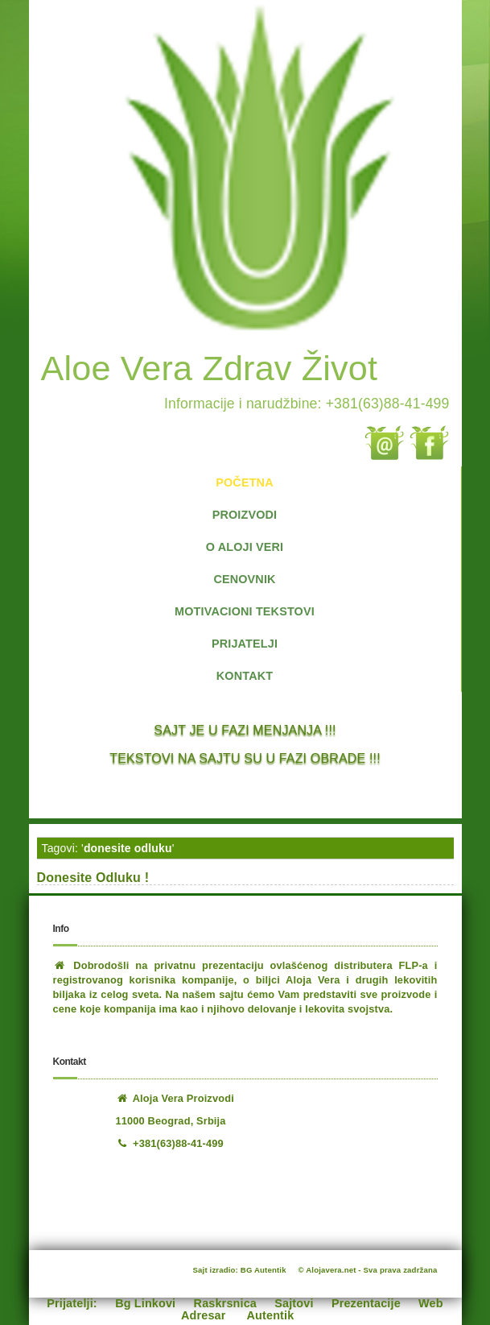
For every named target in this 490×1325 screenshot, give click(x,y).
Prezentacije (366, 1303)
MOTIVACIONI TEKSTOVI (245, 611)
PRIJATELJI (245, 643)
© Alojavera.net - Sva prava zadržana (368, 1269)
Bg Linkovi (145, 1303)
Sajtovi (293, 1303)
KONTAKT (244, 675)
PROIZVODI (245, 514)
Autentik (270, 1315)
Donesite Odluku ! (93, 877)
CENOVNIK (244, 579)
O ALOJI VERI (245, 546)
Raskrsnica (225, 1303)
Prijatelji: (72, 1303)
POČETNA (244, 482)
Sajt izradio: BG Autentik (239, 1269)
